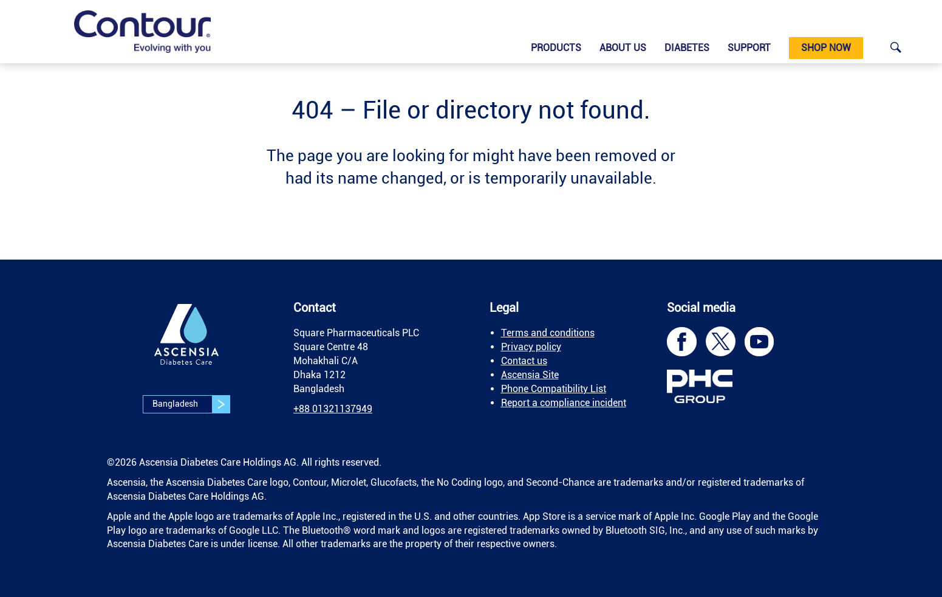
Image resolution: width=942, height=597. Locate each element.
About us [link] (622, 47)
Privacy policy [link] (531, 347)
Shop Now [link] (826, 47)
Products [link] (556, 47)
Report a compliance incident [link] (563, 403)
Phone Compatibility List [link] (553, 389)
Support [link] (749, 47)
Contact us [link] (524, 361)
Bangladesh (191, 404)
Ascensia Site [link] (530, 375)
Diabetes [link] (686, 47)
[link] (142, 31)
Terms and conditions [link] (548, 333)
